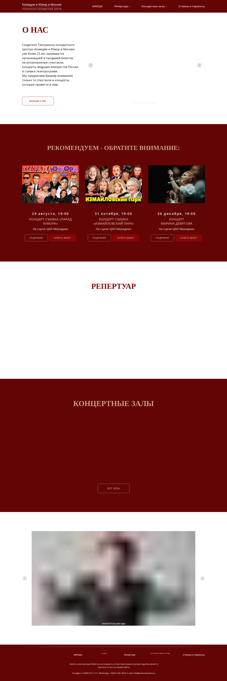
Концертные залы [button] (153, 6)
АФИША (97, 6)
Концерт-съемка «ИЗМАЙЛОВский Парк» (113, 221)
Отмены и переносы (191, 6)
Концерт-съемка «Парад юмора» (50, 221)
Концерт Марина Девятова (176, 221)
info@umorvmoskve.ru (144, 673)
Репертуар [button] (121, 6)
